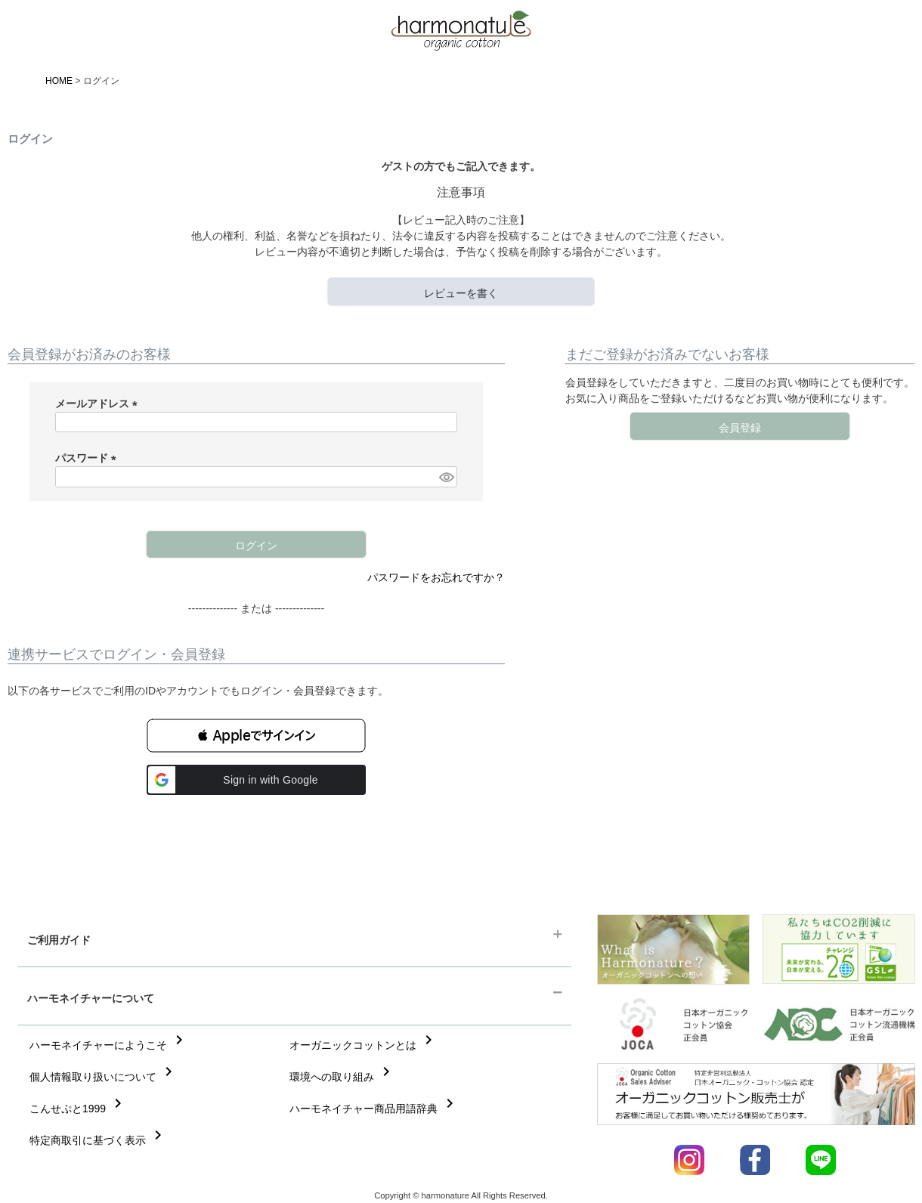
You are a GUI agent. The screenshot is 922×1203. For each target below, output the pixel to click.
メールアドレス (99, 403)
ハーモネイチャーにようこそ (108, 1045)
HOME (59, 81)
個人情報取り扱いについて (103, 1077)
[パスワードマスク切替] (445, 477)
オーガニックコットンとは (363, 1045)
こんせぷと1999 (78, 1108)
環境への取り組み (342, 1077)
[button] (256, 736)
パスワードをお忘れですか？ (436, 577)
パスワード (88, 458)
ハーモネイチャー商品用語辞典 (374, 1108)
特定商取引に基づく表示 (98, 1140)
